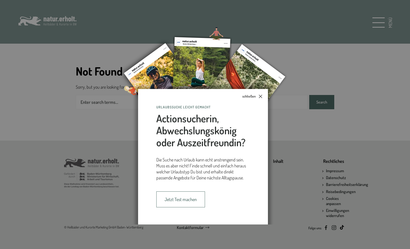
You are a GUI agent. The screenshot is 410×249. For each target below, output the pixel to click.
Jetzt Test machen (181, 199)
